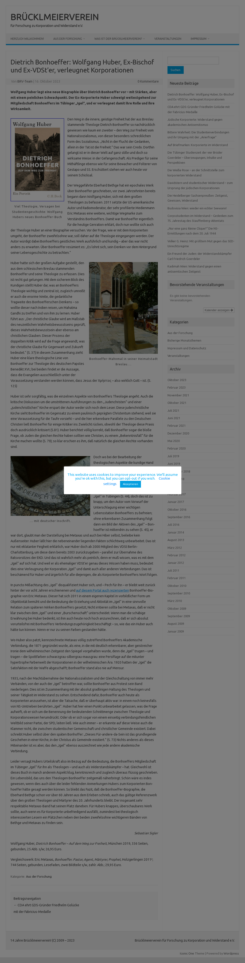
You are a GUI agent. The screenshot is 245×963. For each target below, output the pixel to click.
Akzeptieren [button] (130, 484)
